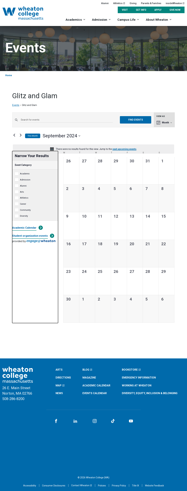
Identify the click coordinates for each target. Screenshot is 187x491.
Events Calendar (94, 393)
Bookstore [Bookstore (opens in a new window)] (131, 369)
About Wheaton (157, 20)
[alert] (93, 149)
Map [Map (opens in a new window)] (60, 385)
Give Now (175, 10)
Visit (125, 10)
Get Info (141, 10)
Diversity (24, 216)
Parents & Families (151, 3)
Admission (99, 20)
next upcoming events (124, 149)
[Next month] (21, 135)
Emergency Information (139, 377)
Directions (63, 377)
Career (23, 204)
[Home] (27, 13)
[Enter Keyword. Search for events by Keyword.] (66, 120)
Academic (25, 173)
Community (25, 210)
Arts (22, 192)
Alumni (105, 3)
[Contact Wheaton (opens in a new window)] (81, 485)
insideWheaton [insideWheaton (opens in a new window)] (175, 3)
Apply (157, 10)
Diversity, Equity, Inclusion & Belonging (149, 393)
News (59, 393)
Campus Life (126, 20)
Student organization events (30, 235)
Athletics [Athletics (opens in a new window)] (119, 3)
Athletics (24, 198)
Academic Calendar (24, 227)
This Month (33, 136)
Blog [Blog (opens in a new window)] (87, 369)
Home (8, 75)
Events (15, 105)
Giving (133, 3)
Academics (74, 20)
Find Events (135, 119)
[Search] (180, 19)
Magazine (89, 377)
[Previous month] (14, 135)
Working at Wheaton (136, 385)
